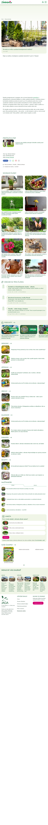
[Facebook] (5, 161)
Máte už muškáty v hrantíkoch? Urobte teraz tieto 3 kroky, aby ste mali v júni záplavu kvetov (42, 587)
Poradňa (14, 164)
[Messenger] (10, 161)
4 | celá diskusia (22, 303)
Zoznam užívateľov (21, 601)
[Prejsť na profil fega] (3, 308)
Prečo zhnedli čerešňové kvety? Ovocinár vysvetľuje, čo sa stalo (20, 488)
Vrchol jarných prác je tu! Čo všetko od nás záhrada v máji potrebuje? (28, 383)
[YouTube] (13, 161)
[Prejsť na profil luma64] (3, 297)
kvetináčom (35, 97)
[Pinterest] (16, 161)
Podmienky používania (22, 606)
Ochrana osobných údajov (22, 604)
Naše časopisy (8, 545)
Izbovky (5, 391)
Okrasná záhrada (8, 164)
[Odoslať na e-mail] (19, 161)
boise (9, 291)
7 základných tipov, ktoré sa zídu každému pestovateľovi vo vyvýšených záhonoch (23, 499)
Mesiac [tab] (35, 485)
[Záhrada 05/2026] (8, 555)
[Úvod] (6, 2)
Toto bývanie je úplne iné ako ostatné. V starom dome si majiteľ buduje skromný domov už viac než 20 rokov (27, 587)
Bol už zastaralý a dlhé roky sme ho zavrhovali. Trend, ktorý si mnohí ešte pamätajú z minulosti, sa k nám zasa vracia (20, 587)
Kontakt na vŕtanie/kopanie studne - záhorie (21, 287)
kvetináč (16, 166)
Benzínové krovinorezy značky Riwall (19, 298)
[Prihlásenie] (43, 2)
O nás (18, 599)
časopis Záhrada (10, 157)
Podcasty (8, 322)
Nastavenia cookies (21, 611)
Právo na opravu (20, 608)
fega (9, 314)
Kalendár (6, 415)
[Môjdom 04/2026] (39, 548)
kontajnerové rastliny (9, 166)
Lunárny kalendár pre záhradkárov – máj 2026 (16, 510)
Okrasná (6, 343)
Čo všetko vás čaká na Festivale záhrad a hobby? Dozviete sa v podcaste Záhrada (28, 337)
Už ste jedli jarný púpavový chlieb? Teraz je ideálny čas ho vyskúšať (27, 466)
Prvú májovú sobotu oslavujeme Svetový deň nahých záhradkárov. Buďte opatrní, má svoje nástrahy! (27, 430)
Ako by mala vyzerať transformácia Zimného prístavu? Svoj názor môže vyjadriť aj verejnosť (4, 587)
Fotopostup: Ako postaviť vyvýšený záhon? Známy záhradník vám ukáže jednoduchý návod (25, 494)
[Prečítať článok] (10, 329)
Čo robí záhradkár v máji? (40, 540)
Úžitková (6, 367)
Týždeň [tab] (12, 485)
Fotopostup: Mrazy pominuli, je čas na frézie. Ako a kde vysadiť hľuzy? (28, 349)
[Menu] (46, 2)
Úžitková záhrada (21, 164)
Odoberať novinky (38, 603)
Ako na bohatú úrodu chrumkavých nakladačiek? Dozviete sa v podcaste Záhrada (10, 337)
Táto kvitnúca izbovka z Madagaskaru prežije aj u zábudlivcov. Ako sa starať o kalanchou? (25, 504)
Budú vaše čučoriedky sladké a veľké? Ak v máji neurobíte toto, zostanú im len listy (36, 586)
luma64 (10, 303)
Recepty (5, 460)
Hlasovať (6, 537)
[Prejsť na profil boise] (3, 286)
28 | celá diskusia (22, 291)
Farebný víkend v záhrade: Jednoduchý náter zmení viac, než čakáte (27, 443)
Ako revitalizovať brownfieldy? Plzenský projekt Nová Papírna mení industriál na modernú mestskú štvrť (12, 587)
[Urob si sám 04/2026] (24, 548)
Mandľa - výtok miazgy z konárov (18, 309)
